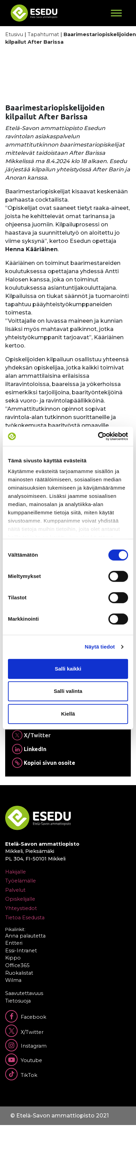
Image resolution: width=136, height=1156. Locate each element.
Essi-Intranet (21, 951)
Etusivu (14, 34)
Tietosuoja (18, 1001)
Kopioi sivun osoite (43, 763)
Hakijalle (15, 872)
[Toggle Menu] (116, 13)
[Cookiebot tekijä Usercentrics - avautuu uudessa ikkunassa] (98, 436)
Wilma (13, 980)
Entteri (13, 943)
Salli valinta (68, 691)
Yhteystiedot (21, 908)
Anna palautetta (25, 936)
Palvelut (15, 890)
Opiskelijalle (20, 899)
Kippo (13, 958)
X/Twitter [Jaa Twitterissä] (31, 735)
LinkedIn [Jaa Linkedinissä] (29, 749)
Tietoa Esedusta (25, 917)
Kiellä (68, 714)
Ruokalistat (19, 973)
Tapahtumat (43, 34)
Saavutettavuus (24, 993)
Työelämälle (20, 881)
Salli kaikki (68, 669)
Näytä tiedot (100, 647)
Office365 (17, 965)
